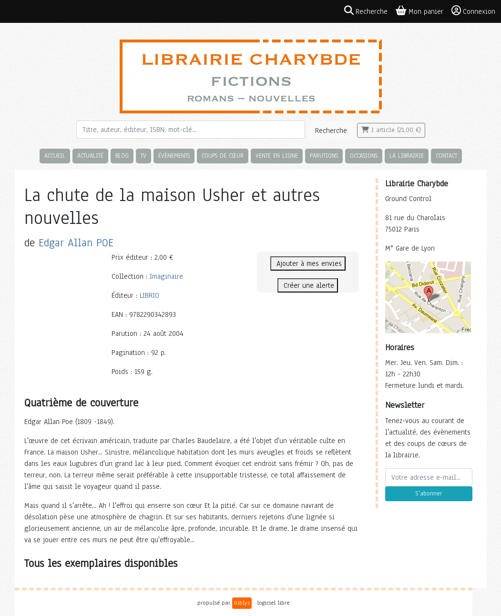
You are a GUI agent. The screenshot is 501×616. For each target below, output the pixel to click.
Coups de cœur (223, 155)
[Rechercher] (190, 130)
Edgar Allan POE (76, 242)
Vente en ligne (277, 155)
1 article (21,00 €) (391, 130)
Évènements (174, 155)
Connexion (473, 11)
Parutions (324, 155)
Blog (122, 155)
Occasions (364, 155)
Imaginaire (166, 276)
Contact (446, 155)
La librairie (406, 155)
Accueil (54, 155)
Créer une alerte (307, 285)
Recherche (331, 130)
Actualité (90, 155)
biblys (242, 602)
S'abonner (428, 493)
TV (143, 155)
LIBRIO (149, 295)
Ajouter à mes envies (308, 263)
